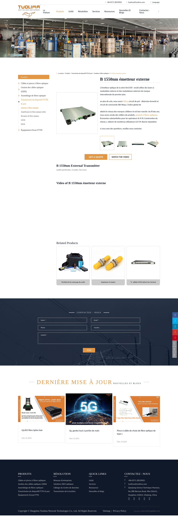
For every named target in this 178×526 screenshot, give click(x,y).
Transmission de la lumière (65, 502)
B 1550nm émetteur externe (118, 73)
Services (96, 11)
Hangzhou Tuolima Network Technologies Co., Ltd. (53, 521)
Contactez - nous (144, 11)
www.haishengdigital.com (150, 521)
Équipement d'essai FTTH (31, 130)
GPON (23, 120)
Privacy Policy (119, 521)
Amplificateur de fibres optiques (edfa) (33, 112)
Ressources (109, 11)
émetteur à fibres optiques (29, 108)
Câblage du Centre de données (66, 498)
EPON (23, 124)
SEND (89, 355)
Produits (60, 11)
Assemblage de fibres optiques (33, 95)
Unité (70, 11)
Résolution (83, 11)
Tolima (126, 101)
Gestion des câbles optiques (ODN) (32, 89)
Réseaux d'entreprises (63, 491)
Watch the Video (120, 157)
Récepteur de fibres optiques (30, 116)
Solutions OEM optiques (63, 494)
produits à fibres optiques (146, 115)
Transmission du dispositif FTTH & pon (34, 102)
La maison (46, 11)
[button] (157, 143)
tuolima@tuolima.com (137, 494)
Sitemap (106, 521)
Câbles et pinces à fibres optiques (34, 83)
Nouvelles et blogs (125, 11)
